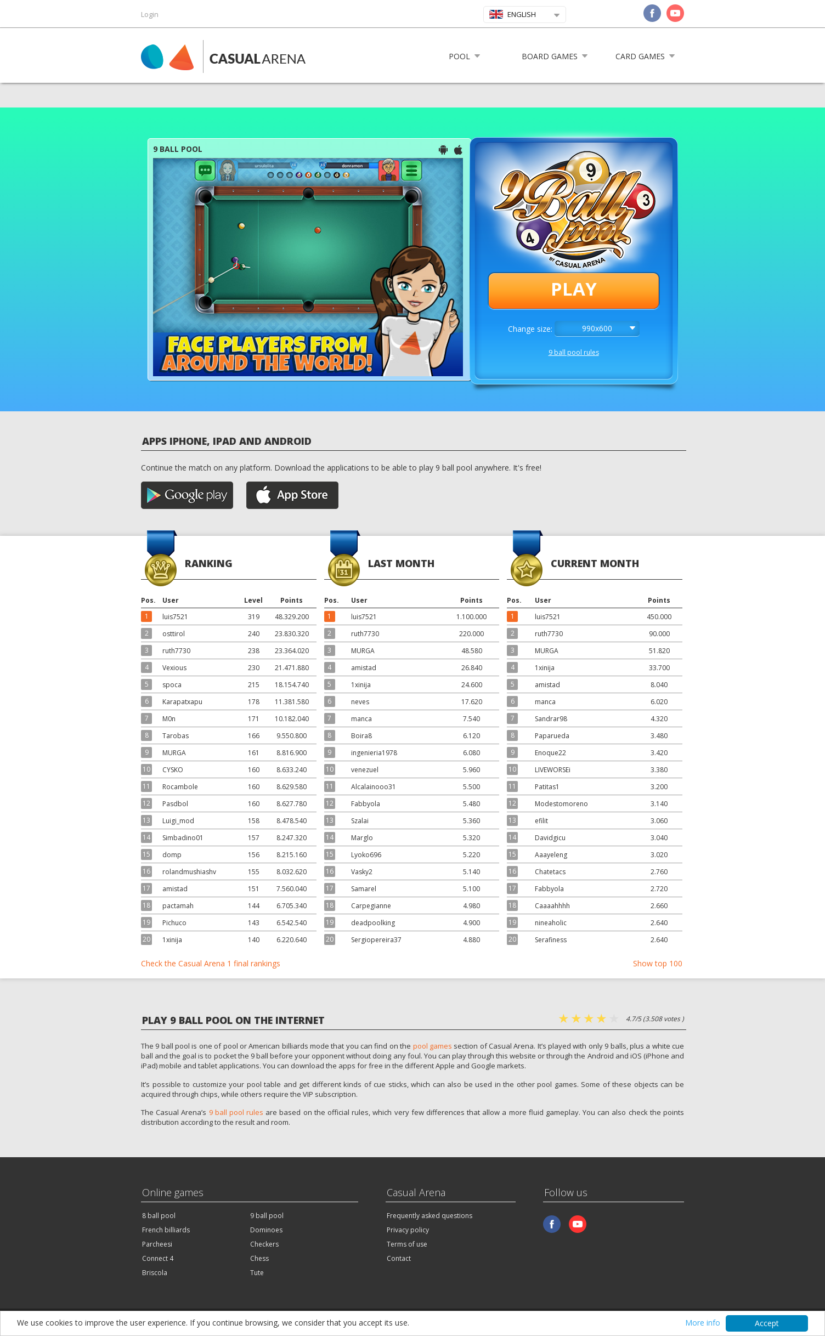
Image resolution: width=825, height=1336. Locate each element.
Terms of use (407, 1244)
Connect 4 (157, 1258)
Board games (550, 56)
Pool (459, 56)
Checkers (264, 1244)
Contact (399, 1258)
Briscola (154, 1272)
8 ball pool (159, 1215)
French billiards (166, 1230)
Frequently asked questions (429, 1215)
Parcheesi (157, 1244)
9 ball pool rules (574, 352)
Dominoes (266, 1230)
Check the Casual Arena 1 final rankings (210, 963)
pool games (432, 1046)
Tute (257, 1272)
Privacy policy (408, 1230)
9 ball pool (267, 1215)
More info (702, 1323)
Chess (259, 1258)
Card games (640, 56)
